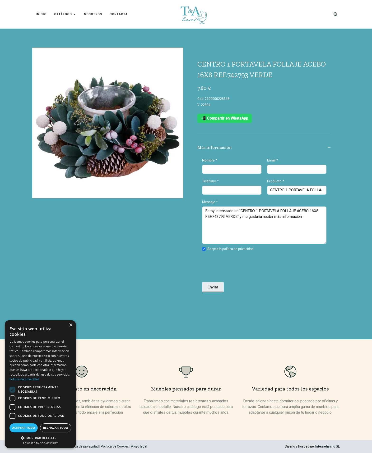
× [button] (70, 325)
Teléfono (210, 181)
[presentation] (238, 268)
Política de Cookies (115, 446)
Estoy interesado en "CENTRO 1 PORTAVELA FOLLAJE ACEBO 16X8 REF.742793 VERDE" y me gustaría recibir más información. (264, 225)
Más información (264, 147)
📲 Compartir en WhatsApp (224, 118)
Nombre (209, 160)
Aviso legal (139, 446)
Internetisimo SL (327, 446)
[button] (40, 437)
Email (272, 160)
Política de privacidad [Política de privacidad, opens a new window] (24, 379)
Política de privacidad (83, 446)
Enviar (213, 287)
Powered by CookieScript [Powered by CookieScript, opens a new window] (40, 443)
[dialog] (40, 384)
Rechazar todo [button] (55, 428)
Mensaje (210, 202)
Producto (275, 181)
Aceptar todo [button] (23, 428)
